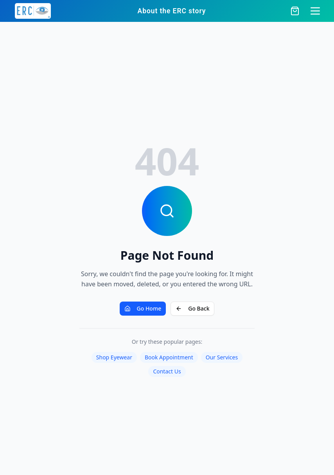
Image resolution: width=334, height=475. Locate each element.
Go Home (143, 308)
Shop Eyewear (114, 357)
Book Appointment (169, 357)
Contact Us (167, 371)
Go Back (192, 308)
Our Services (222, 357)
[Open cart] (295, 11)
